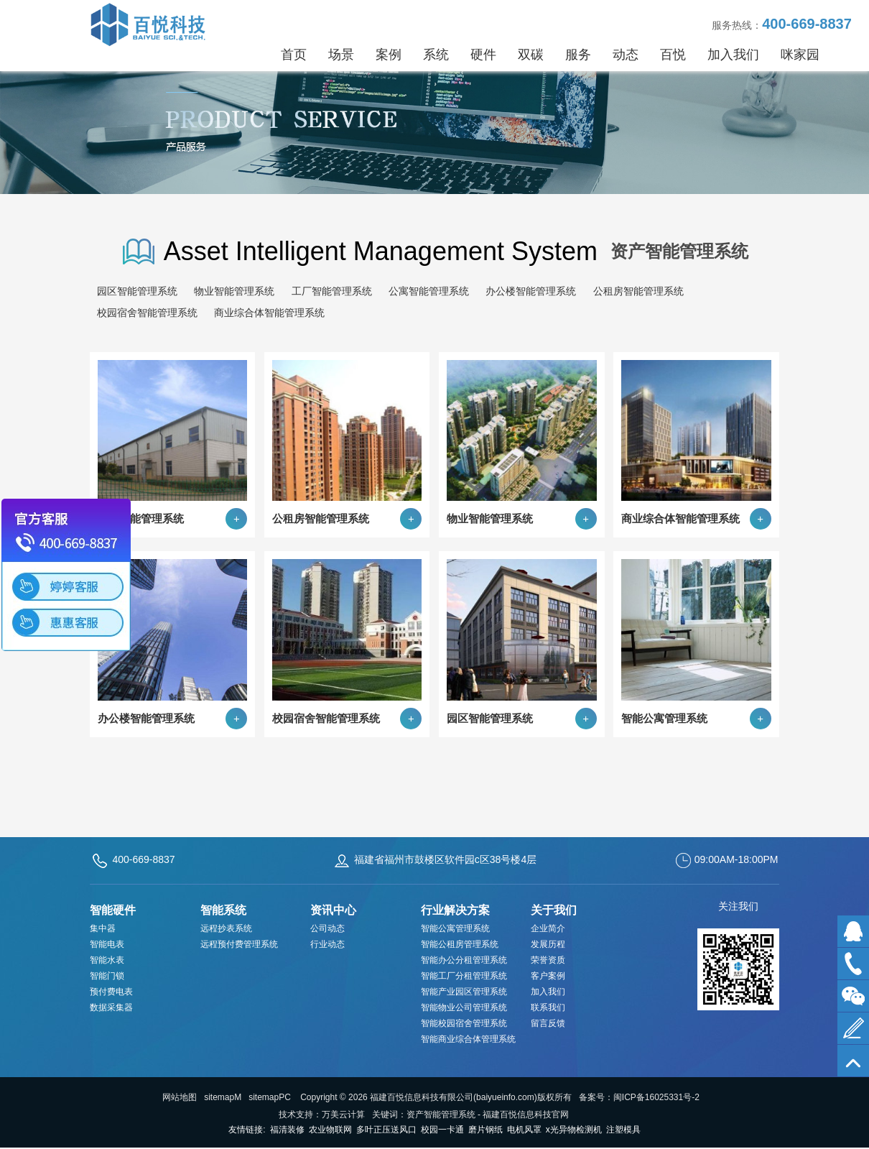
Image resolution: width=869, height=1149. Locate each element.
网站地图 (179, 1097)
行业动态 (327, 944)
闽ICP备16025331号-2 (656, 1097)
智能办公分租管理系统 (464, 960)
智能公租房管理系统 (459, 944)
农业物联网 (330, 1130)
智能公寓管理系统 (455, 928)
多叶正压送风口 (386, 1130)
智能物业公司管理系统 (464, 1007)
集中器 (103, 928)
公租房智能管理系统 (638, 291)
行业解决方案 (455, 910)
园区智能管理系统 (137, 291)
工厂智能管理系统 (332, 291)
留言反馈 (548, 1023)
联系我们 (548, 1007)
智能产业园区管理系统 (464, 992)
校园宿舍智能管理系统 (147, 312)
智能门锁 (107, 976)
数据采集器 (111, 1007)
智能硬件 (113, 910)
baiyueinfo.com (505, 1097)
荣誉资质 (548, 960)
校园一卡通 (442, 1130)
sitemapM (222, 1097)
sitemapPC (269, 1097)
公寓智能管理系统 (429, 291)
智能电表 (107, 944)
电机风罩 (524, 1130)
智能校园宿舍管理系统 (464, 1023)
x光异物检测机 (574, 1130)
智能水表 (107, 960)
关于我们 (554, 910)
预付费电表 (111, 992)
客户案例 (548, 976)
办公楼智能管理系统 (530, 291)
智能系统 (223, 910)
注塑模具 (623, 1130)
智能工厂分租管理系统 (464, 976)
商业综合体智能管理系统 (269, 312)
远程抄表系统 (226, 928)
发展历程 (548, 944)
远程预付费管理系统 (239, 944)
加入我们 (548, 992)
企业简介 (548, 928)
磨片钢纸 (485, 1130)
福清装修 (287, 1130)
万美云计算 (343, 1114)
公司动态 (327, 928)
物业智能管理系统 (234, 291)
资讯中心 (333, 910)
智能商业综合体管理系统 (468, 1039)
